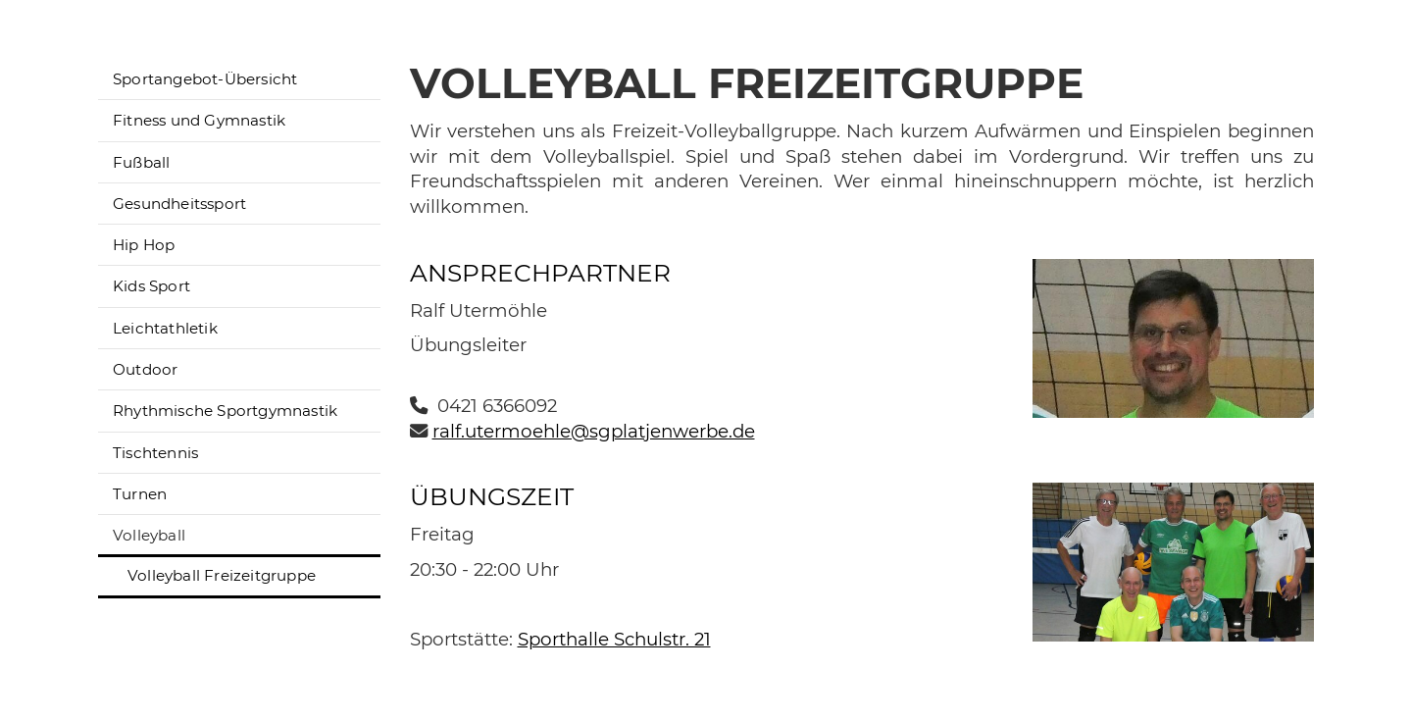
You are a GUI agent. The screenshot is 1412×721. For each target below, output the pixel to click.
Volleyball (149, 535)
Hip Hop (144, 244)
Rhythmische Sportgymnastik (225, 410)
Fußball (141, 162)
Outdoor (145, 369)
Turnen (140, 494)
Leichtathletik (165, 328)
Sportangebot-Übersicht (205, 79)
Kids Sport (151, 286)
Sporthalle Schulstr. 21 (614, 639)
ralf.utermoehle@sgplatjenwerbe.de (593, 431)
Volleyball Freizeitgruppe (221, 575)
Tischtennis (155, 452)
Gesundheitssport (179, 203)
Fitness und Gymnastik (199, 120)
